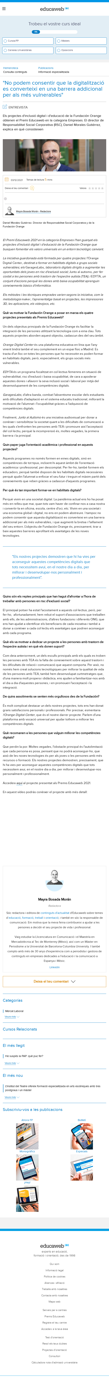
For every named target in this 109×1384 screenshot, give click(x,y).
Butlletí (82, 1120)
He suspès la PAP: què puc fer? (24, 1056)
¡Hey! (27, 1182)
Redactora (54, 905)
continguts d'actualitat (55, 913)
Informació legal (55, 1270)
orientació (52, 918)
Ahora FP (27, 1120)
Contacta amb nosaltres (54, 1295)
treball (39, 918)
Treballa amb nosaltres (54, 1289)
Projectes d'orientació (54, 1350)
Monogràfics (27, 1151)
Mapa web (54, 1301)
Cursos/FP (13, 40)
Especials (81, 1151)
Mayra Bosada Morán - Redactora (33, 211)
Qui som (54, 1264)
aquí (19, 783)
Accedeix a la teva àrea (54, 1329)
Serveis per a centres (55, 1310)
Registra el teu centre (54, 1322)
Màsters (65, 40)
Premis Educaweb (54, 1316)
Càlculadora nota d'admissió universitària (54, 1362)
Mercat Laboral (14, 1011)
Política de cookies (54, 1276)
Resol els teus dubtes (54, 1343)
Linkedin (55, 967)
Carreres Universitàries (20, 50)
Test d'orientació (54, 1337)
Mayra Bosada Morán (54, 899)
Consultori (54, 1356)
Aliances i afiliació (54, 1283)
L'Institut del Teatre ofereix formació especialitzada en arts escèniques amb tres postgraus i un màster (52, 1088)
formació (27, 918)
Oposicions (67, 50)
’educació (14, 918)
